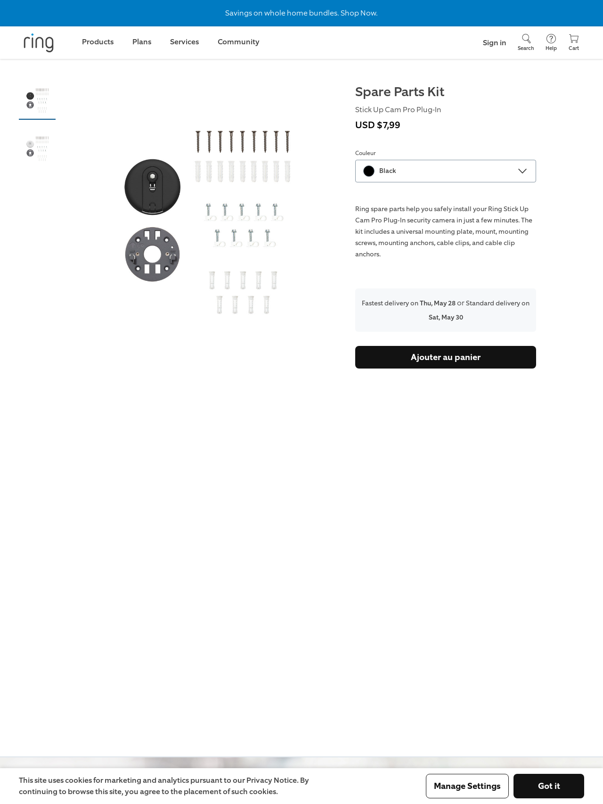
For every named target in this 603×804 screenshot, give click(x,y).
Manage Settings (467, 786)
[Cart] (573, 42)
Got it (549, 786)
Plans (141, 42)
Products (98, 42)
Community (239, 42)
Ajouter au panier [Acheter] (446, 357)
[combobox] (445, 171)
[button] (37, 100)
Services (184, 42)
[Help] (551, 42)
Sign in (494, 43)
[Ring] (39, 42)
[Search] (526, 42)
